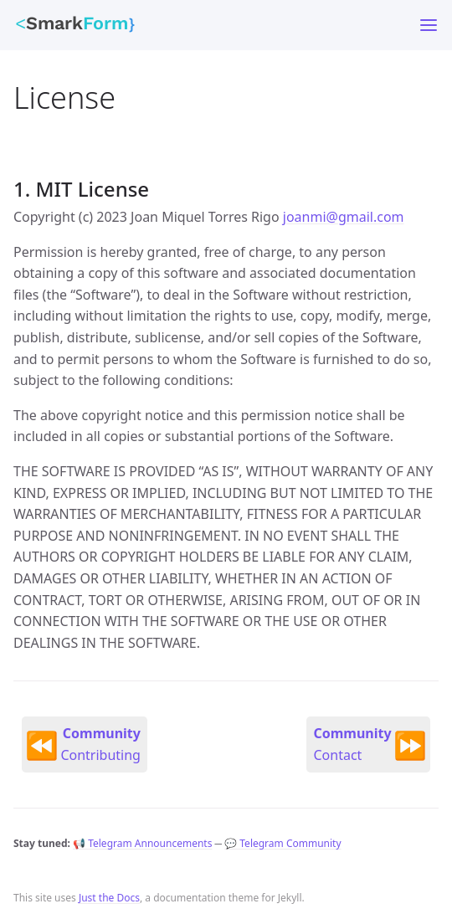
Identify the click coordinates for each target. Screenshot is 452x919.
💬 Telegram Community (282, 843)
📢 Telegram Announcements (142, 843)
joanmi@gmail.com (343, 217)
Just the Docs (109, 898)
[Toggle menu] (428, 25)
